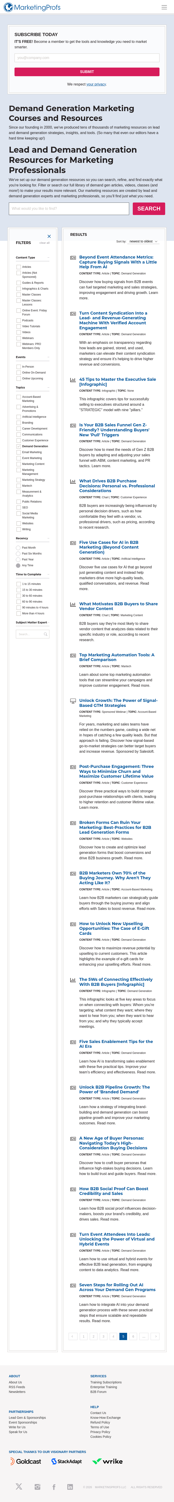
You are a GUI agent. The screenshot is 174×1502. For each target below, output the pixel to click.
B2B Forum (98, 1392)
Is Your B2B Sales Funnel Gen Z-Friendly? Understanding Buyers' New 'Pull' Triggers (114, 430)
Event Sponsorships (23, 1422)
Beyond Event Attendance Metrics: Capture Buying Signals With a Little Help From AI (118, 262)
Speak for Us (18, 1432)
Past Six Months (32, 553)
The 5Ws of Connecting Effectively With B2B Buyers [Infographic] (115, 982)
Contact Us (98, 1413)
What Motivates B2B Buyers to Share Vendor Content (118, 606)
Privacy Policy (100, 1432)
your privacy (96, 84)
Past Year (28, 559)
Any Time (27, 565)
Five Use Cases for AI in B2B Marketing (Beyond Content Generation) (109, 547)
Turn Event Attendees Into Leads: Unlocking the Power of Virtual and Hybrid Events (117, 1239)
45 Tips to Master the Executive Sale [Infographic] (117, 382)
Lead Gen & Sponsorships (27, 1417)
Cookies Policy (100, 1437)
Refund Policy (100, 1422)
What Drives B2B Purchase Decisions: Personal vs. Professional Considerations (117, 486)
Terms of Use (99, 1427)
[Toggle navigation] (164, 7)
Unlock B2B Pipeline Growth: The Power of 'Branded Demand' (114, 1090)
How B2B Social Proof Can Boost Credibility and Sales (113, 1191)
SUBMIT (87, 72)
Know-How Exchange (105, 1417)
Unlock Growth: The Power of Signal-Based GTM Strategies (118, 703)
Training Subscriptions (106, 1382)
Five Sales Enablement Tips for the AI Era (116, 1044)
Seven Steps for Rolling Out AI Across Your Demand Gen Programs (117, 1287)
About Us (15, 1382)
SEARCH (149, 208)
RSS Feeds (17, 1387)
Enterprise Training (103, 1387)
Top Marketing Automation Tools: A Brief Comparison (117, 657)
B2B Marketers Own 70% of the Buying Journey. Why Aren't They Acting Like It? (115, 878)
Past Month (29, 547)
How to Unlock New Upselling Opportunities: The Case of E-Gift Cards (114, 928)
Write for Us (17, 1427)
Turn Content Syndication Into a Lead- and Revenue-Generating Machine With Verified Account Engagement (113, 320)
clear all (44, 242)
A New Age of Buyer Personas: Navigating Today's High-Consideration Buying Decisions (113, 1143)
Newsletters (17, 1392)
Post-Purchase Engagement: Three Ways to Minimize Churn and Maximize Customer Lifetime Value (116, 771)
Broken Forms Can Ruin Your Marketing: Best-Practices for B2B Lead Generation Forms (115, 827)
